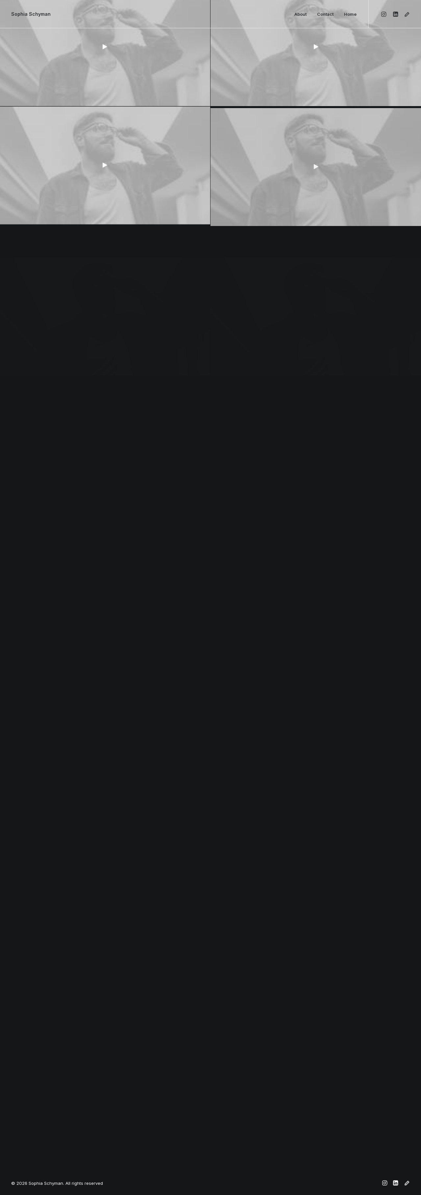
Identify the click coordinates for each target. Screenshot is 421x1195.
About (300, 14)
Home (350, 14)
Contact (325, 14)
